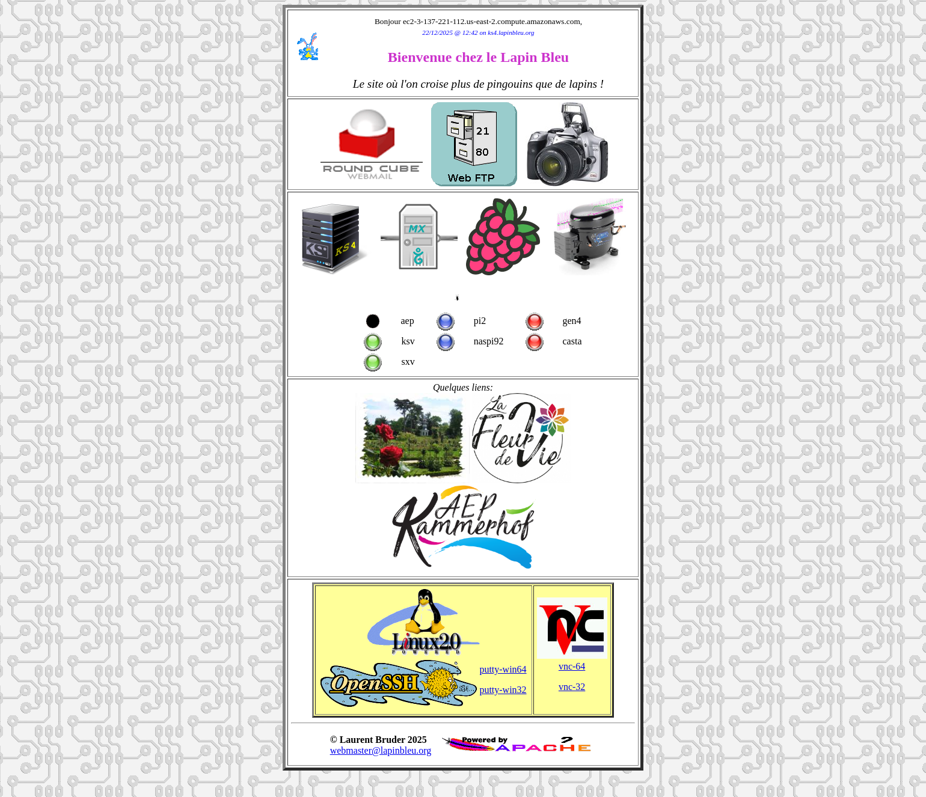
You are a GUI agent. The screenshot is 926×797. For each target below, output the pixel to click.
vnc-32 (572, 687)
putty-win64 (502, 669)
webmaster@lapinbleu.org (381, 750)
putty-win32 (502, 690)
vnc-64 (572, 666)
